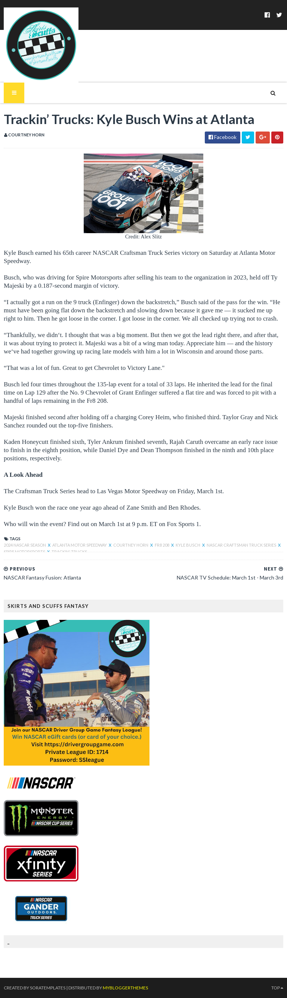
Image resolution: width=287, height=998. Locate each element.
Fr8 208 (162, 545)
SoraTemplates (47, 988)
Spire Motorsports (25, 551)
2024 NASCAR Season (25, 545)
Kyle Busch (188, 545)
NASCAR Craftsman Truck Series (242, 545)
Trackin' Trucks (69, 551)
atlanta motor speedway (80, 545)
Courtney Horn (131, 545)
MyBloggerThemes (125, 988)
